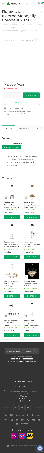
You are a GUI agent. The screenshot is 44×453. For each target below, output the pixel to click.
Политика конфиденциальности (24, 445)
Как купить (24, 128)
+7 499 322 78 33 (22, 382)
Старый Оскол (23, 400)
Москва (23, 396)
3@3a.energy (23, 386)
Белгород (23, 398)
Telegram (22, 407)
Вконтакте (16, 407)
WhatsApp (28, 407)
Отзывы (8, 128)
